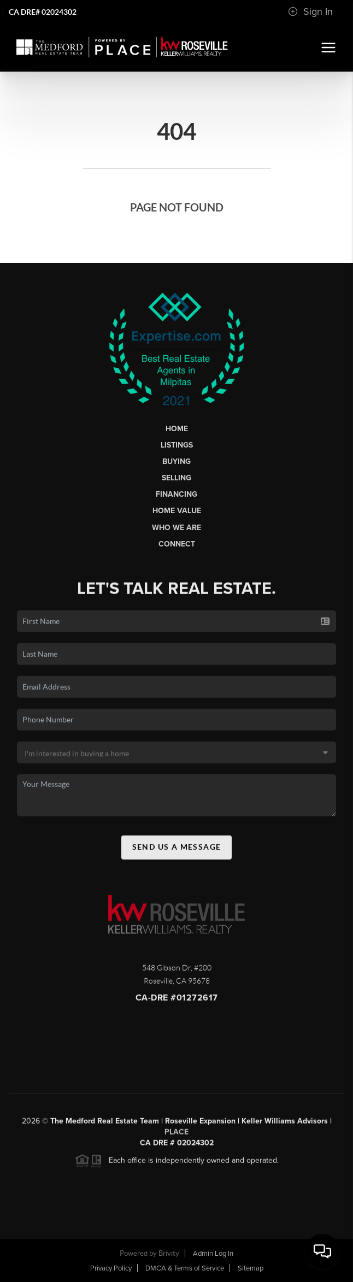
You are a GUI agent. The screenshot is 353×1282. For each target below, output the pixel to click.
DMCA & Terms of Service (184, 1268)
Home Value (176, 510)
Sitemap (250, 1268)
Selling (176, 478)
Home (177, 428)
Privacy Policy (111, 1268)
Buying (176, 461)
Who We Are (176, 527)
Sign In (310, 11)
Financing (176, 494)
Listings (177, 445)
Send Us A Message (176, 849)
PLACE (176, 1134)
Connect (176, 544)
